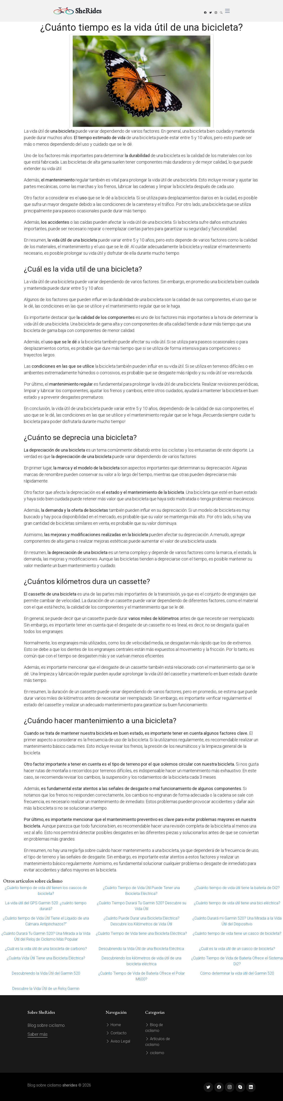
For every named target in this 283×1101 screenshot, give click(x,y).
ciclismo (154, 1053)
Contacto (116, 1033)
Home (113, 1024)
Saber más (38, 1034)
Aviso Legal (118, 1041)
